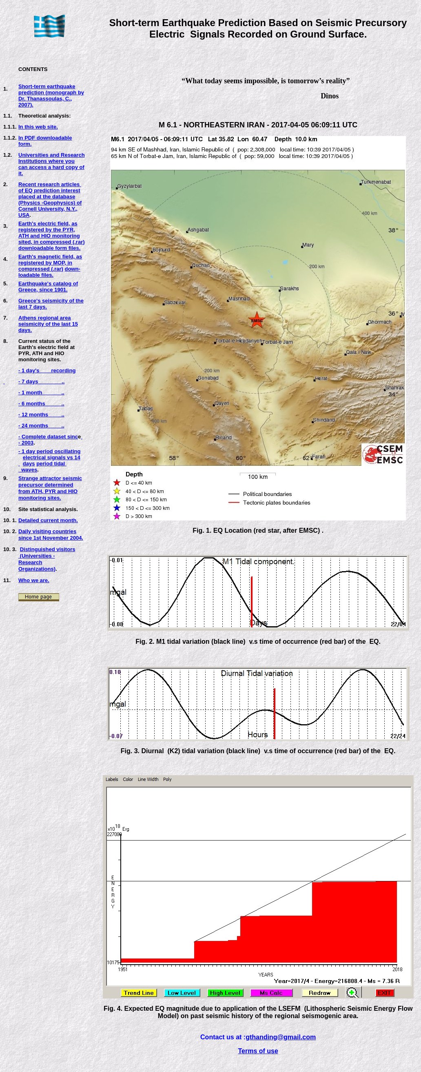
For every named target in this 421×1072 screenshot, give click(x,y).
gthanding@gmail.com (281, 1037)
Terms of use (258, 1051)
